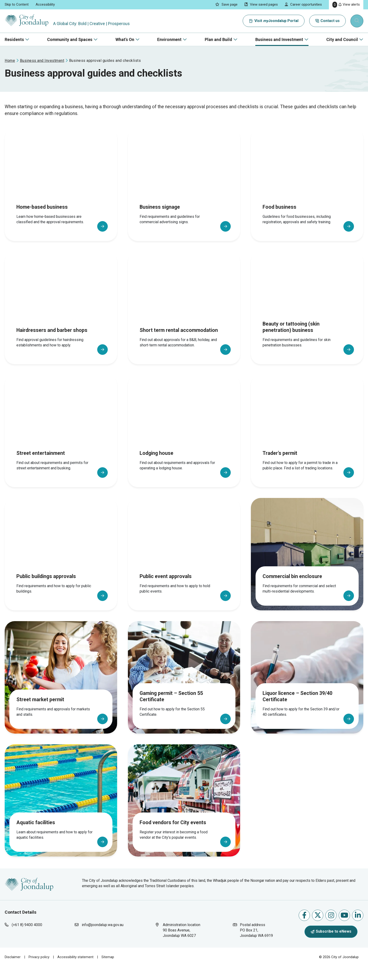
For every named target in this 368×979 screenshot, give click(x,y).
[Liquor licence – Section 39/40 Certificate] (307, 686)
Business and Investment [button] (279, 39)
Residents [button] (14, 39)
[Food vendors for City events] (184, 809)
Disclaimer (13, 971)
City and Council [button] (342, 39)
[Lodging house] (184, 440)
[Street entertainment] (61, 440)
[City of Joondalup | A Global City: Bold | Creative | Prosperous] (29, 21)
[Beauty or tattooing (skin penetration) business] (307, 317)
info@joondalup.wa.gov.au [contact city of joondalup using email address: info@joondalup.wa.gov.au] (102, 938)
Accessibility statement (75, 971)
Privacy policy (39, 971)
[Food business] (307, 194)
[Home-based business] (61, 194)
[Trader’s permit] (307, 440)
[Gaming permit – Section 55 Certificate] (184, 686)
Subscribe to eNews (331, 945)
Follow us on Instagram (331, 929)
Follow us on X (317, 929)
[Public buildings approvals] (61, 563)
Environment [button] (169, 39)
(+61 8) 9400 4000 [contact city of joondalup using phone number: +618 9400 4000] (27, 938)
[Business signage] (184, 194)
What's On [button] (124, 39)
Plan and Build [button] (218, 39)
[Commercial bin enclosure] (307, 563)
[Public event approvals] (184, 563)
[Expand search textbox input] (357, 21)
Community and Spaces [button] (69, 39)
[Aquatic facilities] (61, 809)
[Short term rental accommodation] (184, 317)
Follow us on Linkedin (358, 929)
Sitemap (107, 971)
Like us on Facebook (304, 929)
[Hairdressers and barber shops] (61, 317)
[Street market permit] (61, 686)
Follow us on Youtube (344, 929)
